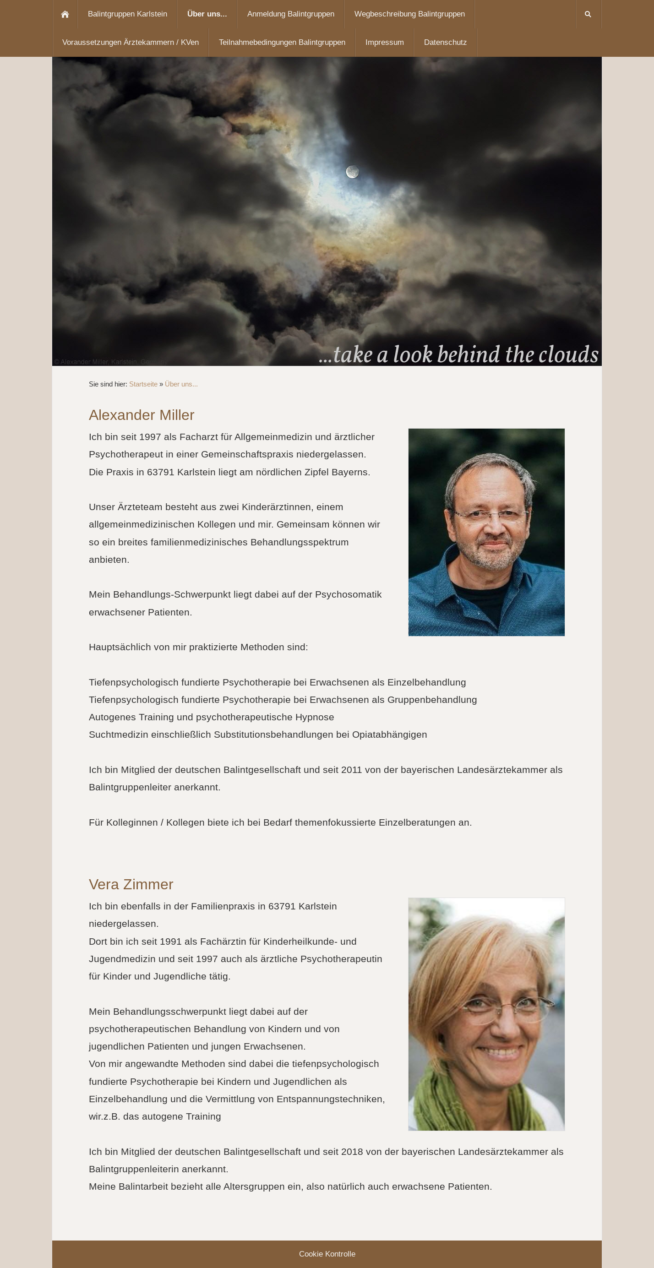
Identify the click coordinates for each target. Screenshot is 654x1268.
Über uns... (181, 384)
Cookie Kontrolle (327, 1254)
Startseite (143, 384)
